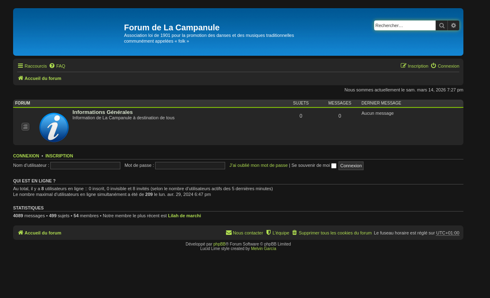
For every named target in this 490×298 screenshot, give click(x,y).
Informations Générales (102, 112)
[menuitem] (57, 66)
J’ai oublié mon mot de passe (258, 165)
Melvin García (263, 248)
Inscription (59, 155)
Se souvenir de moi (313, 165)
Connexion (26, 155)
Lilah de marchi (184, 215)
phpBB (219, 244)
